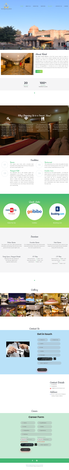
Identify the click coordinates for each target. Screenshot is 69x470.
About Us (28, 6)
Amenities (35, 6)
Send (42, 371)
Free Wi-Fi (25, 122)
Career (66, 6)
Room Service (9, 122)
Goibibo (34, 224)
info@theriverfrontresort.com (57, 389)
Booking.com (57, 224)
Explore (39, 71)
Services (43, 6)
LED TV (60, 122)
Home (21, 6)
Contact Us (59, 6)
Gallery (50, 6)
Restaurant (43, 122)
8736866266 (53, 386)
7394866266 (53, 387)
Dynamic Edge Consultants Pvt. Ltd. (36, 467)
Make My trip (11, 224)
